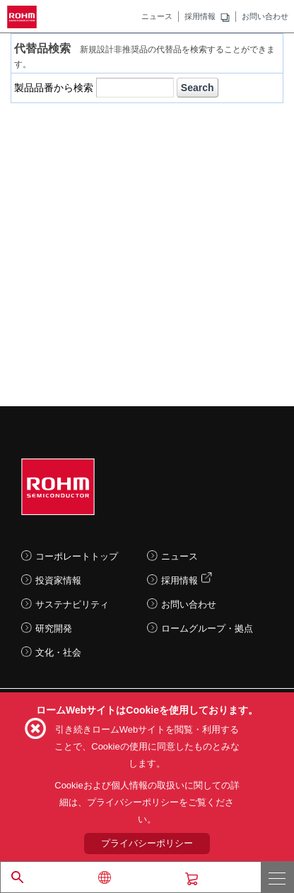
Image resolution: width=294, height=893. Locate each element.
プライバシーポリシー (147, 843)
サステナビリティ (72, 604)
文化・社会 (58, 652)
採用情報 (200, 16)
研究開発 (53, 628)
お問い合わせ (265, 16)
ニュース (156, 16)
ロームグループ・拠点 (207, 628)
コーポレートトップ (76, 556)
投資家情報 (58, 580)
